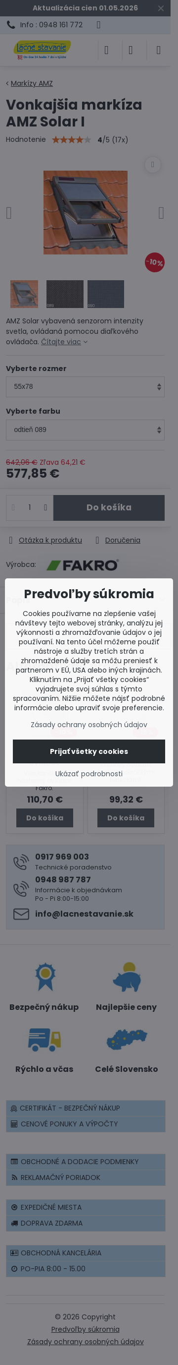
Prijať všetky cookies (89, 751)
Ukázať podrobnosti (89, 774)
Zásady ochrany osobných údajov (89, 725)
